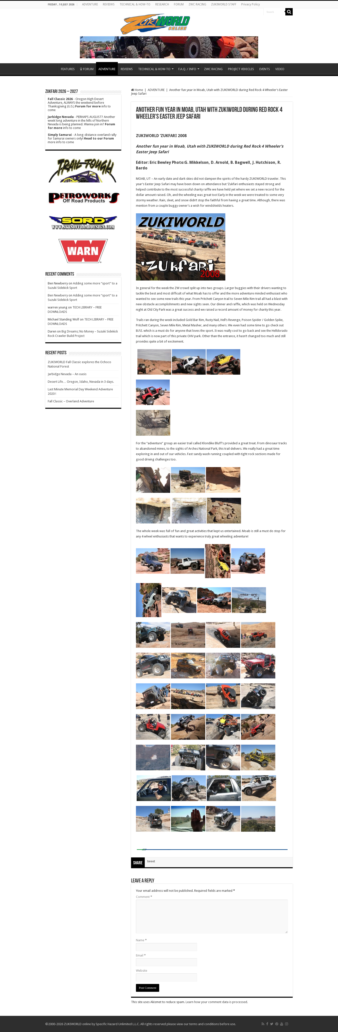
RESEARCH (162, 4)
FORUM (179, 4)
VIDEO (279, 69)
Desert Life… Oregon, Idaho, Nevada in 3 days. (81, 381)
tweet (151, 861)
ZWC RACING (197, 4)
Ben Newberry (58, 295)
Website (141, 970)
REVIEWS (109, 4)
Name (141, 940)
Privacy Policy (250, 4)
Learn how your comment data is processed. (217, 1002)
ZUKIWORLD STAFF (223, 4)
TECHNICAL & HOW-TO (135, 4)
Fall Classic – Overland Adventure (71, 401)
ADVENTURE (90, 4)
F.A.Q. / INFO (187, 69)
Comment (144, 897)
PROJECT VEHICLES (241, 69)
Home (51, 68)
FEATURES (68, 69)
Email (141, 955)
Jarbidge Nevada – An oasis (67, 374)
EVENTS (264, 69)
